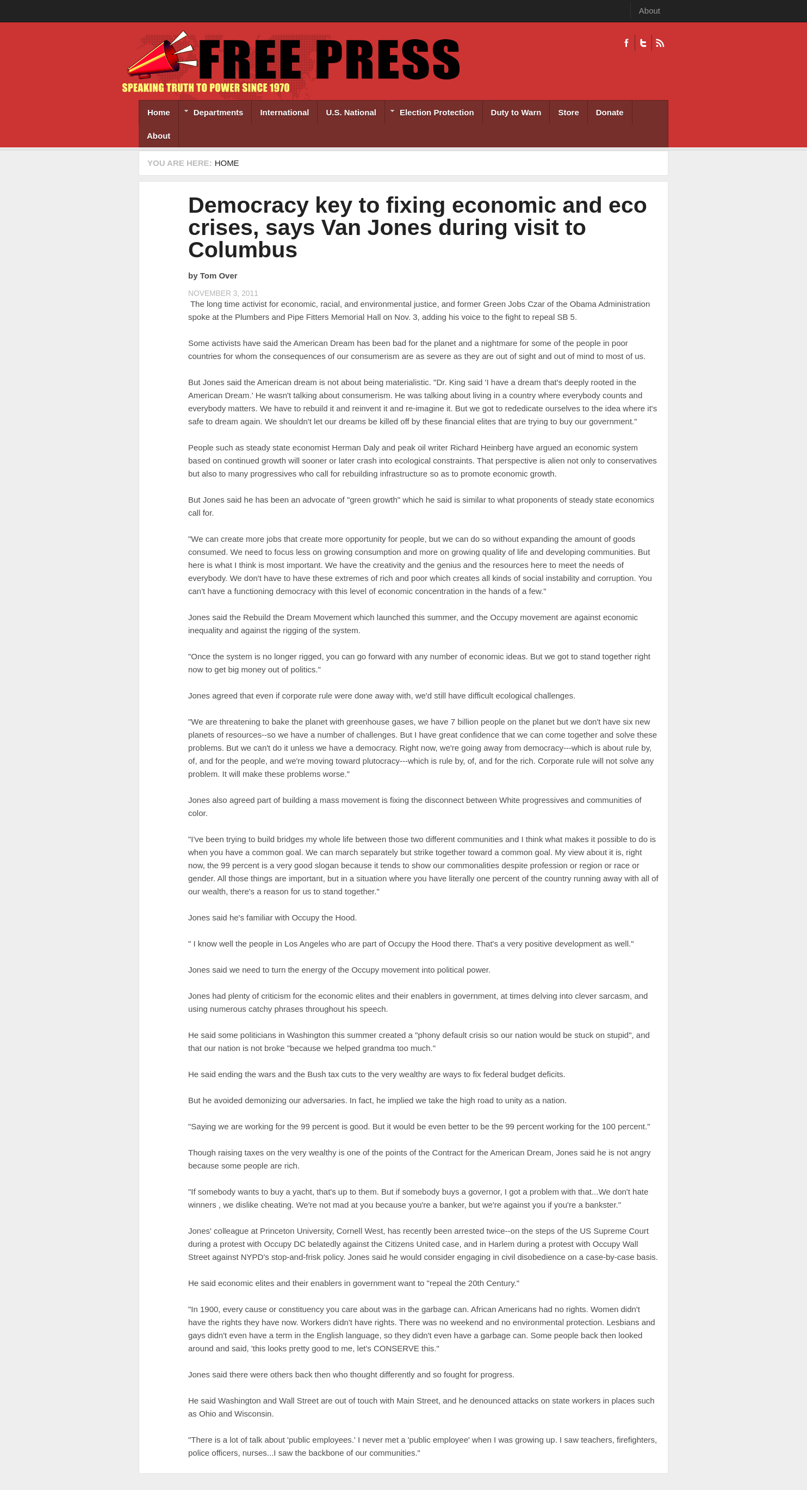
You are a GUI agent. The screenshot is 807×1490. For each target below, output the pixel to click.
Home (158, 112)
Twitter (643, 43)
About (649, 10)
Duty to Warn (516, 112)
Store (568, 112)
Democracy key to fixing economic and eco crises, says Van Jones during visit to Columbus (417, 227)
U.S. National (351, 112)
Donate (610, 112)
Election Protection (429, 113)
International (284, 112)
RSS (659, 43)
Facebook (626, 43)
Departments (211, 113)
